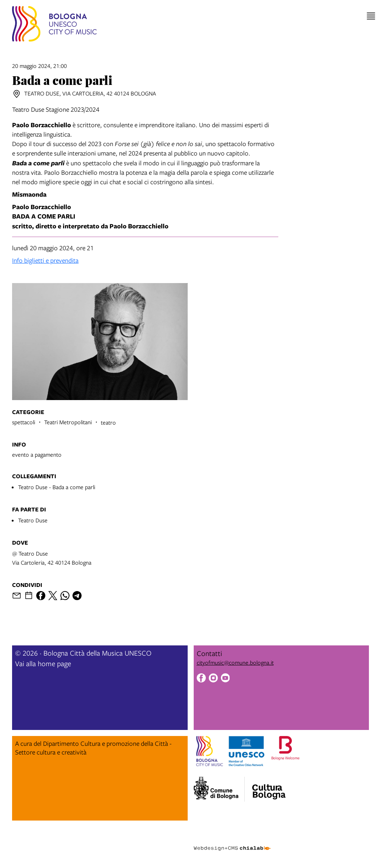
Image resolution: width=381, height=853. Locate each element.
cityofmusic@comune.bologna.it (235, 662)
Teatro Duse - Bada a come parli (56, 487)
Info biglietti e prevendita (45, 260)
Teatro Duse (33, 520)
